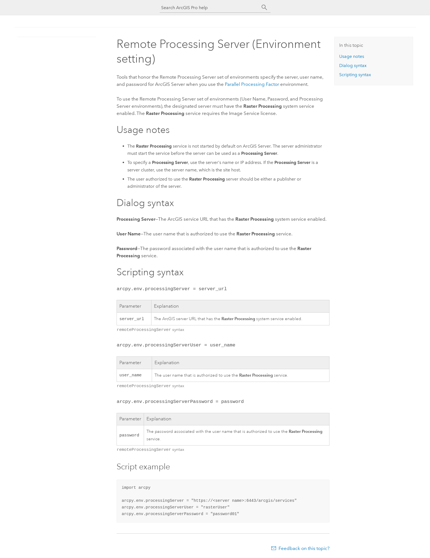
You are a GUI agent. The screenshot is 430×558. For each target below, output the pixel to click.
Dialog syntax (353, 65)
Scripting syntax (355, 74)
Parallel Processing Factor (252, 84)
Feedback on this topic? (304, 547)
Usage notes (351, 56)
